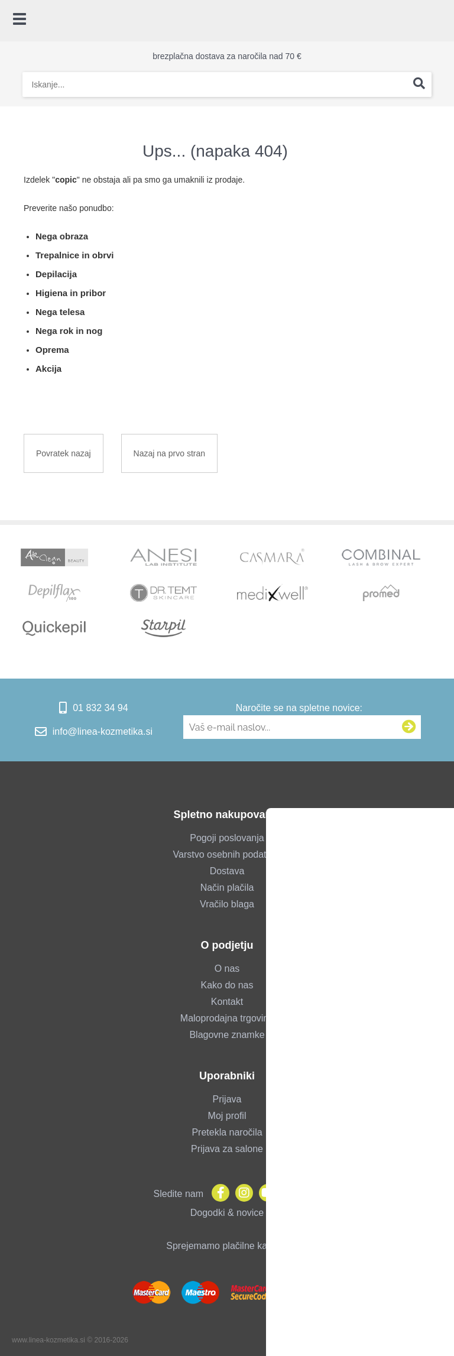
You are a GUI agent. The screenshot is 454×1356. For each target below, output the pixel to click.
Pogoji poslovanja (227, 838)
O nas (227, 969)
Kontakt (227, 1002)
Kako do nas (227, 985)
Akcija (48, 369)
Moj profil (227, 1116)
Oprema (52, 350)
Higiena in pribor (70, 293)
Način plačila (227, 888)
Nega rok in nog (68, 331)
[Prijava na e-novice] (409, 727)
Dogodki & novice (227, 1213)
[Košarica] (439, 20)
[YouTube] (265, 1194)
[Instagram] (241, 1194)
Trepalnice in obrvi (74, 255)
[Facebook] (217, 1194)
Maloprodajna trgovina (227, 1018)
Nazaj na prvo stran (169, 453)
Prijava (227, 1099)
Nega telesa (60, 312)
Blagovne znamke (226, 1035)
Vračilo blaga (227, 904)
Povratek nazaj (63, 453)
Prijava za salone (227, 1149)
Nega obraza (61, 236)
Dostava (227, 871)
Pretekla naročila (227, 1132)
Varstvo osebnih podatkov (227, 854)
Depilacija (56, 274)
